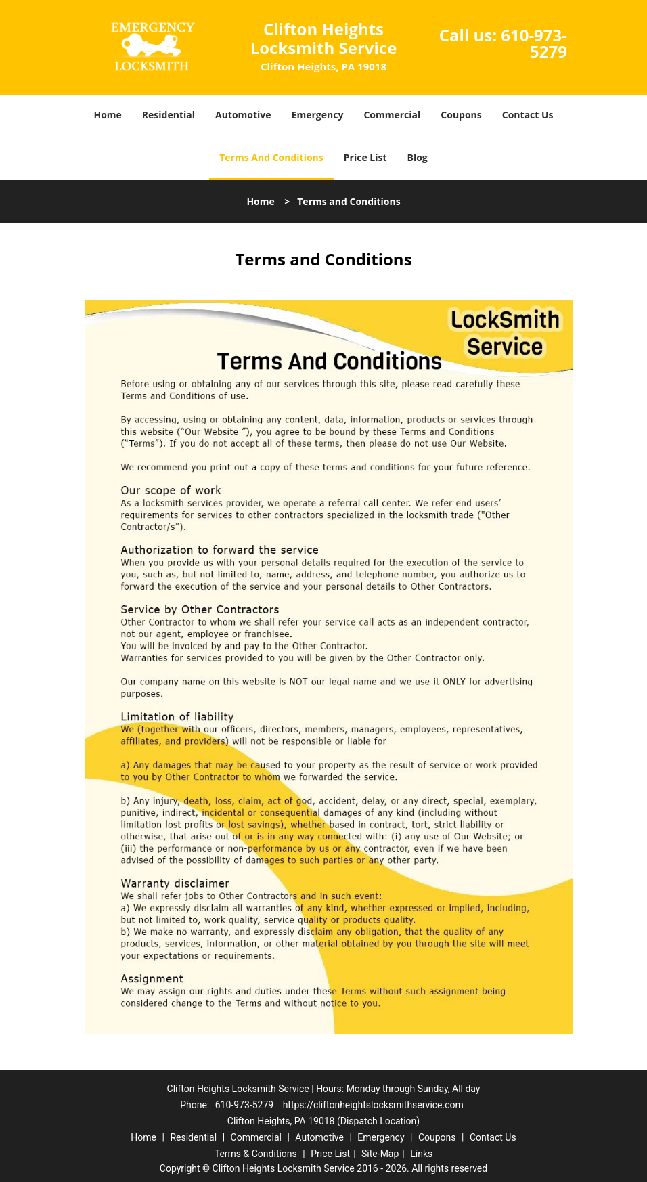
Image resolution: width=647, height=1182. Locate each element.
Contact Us (528, 114)
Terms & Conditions (256, 1153)
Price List (365, 157)
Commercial (391, 114)
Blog (417, 157)
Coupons (461, 114)
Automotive (243, 114)
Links (421, 1153)
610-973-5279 (534, 43)
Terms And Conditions (271, 157)
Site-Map (380, 1153)
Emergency (318, 114)
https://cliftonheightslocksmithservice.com (373, 1104)
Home (107, 114)
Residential (168, 114)
